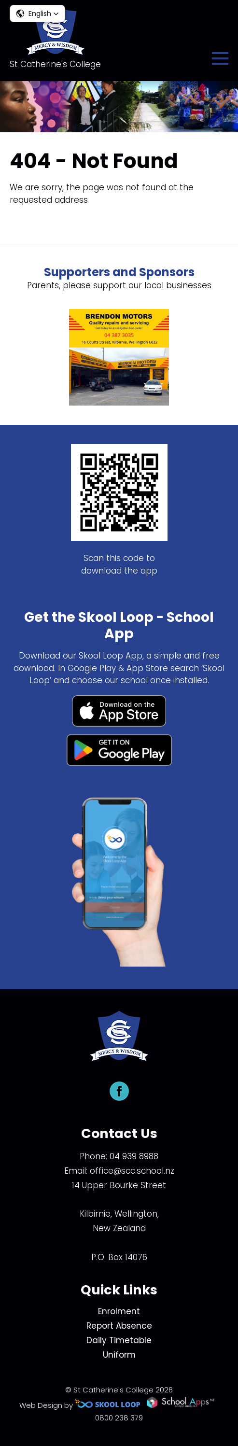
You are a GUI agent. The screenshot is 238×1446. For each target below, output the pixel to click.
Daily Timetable (119, 1340)
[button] (37, 13)
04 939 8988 (134, 1156)
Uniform (119, 1355)
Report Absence (119, 1326)
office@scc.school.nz (132, 1171)
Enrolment (119, 1311)
